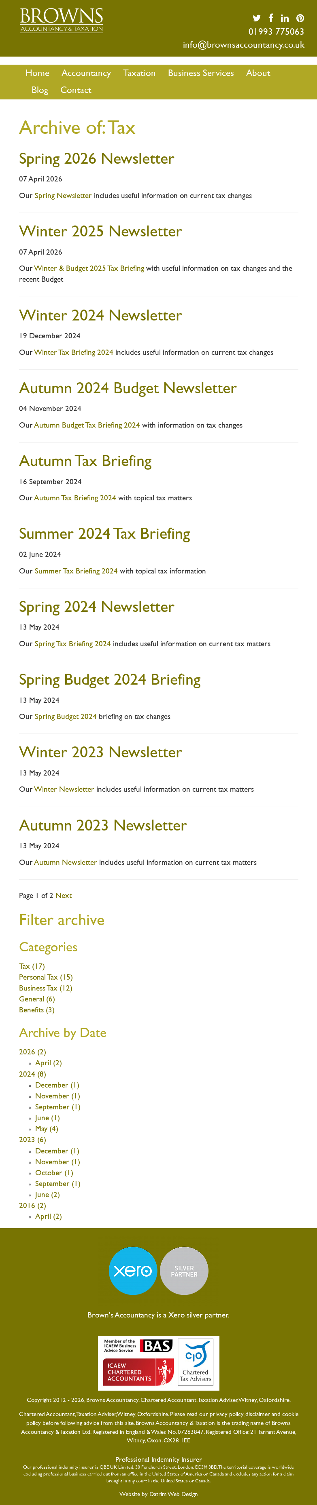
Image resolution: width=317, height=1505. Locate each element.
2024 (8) (32, 1074)
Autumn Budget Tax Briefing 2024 (87, 425)
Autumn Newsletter (65, 863)
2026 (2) (32, 1052)
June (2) (47, 1195)
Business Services (201, 74)
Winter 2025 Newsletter (100, 232)
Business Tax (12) (45, 988)
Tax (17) (32, 966)
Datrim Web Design (173, 1494)
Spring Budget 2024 (66, 717)
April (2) (48, 1063)
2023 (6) (32, 1140)
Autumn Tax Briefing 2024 (75, 498)
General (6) (37, 999)
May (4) (46, 1129)
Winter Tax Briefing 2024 (73, 353)
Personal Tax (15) (46, 977)
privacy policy (226, 1414)
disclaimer (257, 1414)
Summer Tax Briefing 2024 (76, 571)
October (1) (54, 1173)
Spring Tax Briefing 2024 (73, 644)
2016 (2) (32, 1206)
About (258, 74)
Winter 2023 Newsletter (100, 753)
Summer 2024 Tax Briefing (104, 534)
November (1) (57, 1096)
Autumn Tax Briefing (85, 462)
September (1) (58, 1107)
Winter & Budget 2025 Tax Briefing (89, 269)
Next (63, 896)
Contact (75, 90)
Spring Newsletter (63, 196)
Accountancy (86, 74)
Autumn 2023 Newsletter (103, 826)
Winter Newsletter (64, 789)
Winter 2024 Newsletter (100, 316)
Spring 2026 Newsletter (96, 159)
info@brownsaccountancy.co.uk (243, 45)
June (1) (47, 1118)
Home (37, 74)
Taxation (139, 74)
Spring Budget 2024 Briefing (109, 680)
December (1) (57, 1085)
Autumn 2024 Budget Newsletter (128, 389)
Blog (40, 90)
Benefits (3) (37, 1010)
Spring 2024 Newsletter (96, 608)
